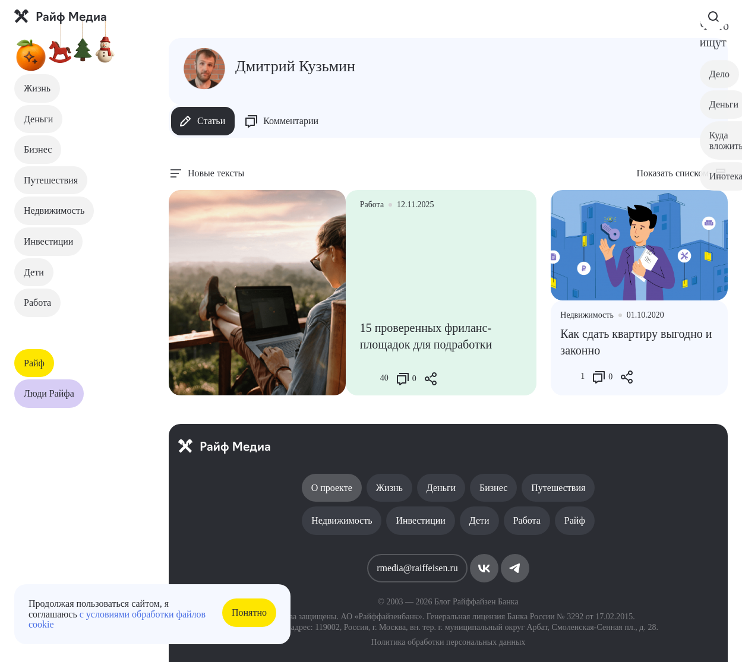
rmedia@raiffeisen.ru (417, 568)
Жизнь (37, 88)
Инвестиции (48, 241)
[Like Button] (369, 379)
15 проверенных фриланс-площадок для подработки (426, 336)
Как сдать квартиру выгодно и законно (636, 342)
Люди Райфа (49, 393)
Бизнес (38, 149)
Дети (34, 272)
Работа (37, 302)
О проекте (331, 488)
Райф (34, 363)
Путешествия (51, 180)
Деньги (38, 119)
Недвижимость (54, 210)
